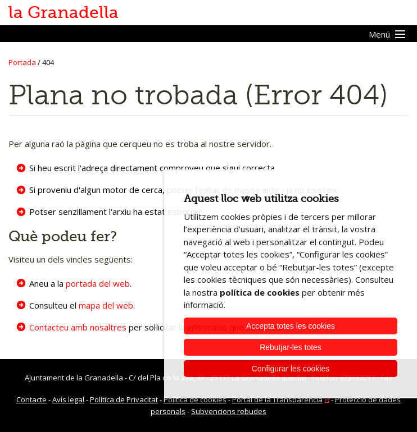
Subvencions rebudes (228, 411)
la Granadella (63, 12)
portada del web (98, 283)
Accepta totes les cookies (290, 325)
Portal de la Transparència (277, 399)
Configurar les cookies (291, 368)
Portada (22, 62)
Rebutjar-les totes (290, 347)
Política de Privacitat (124, 399)
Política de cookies (195, 399)
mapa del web (106, 305)
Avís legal (68, 399)
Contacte (31, 399)
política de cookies (260, 292)
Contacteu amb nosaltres (77, 327)
